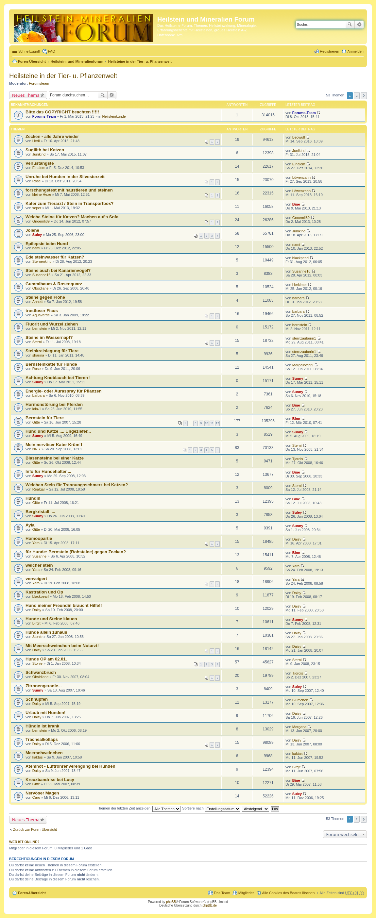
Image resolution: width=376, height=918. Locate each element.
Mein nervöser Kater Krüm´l (54, 444)
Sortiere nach (211, 808)
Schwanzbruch (41, 672)
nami (36, 248)
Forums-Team (44, 116)
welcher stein (39, 565)
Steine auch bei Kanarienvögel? (58, 270)
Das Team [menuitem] (222, 893)
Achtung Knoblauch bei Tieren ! (58, 377)
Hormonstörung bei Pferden (54, 404)
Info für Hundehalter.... (48, 471)
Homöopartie (39, 538)
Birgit (36, 623)
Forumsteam (39, 83)
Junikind (38, 154)
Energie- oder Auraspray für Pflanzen (64, 391)
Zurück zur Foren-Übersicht (35, 829)
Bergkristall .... (40, 511)
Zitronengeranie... (44, 685)
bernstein (39, 328)
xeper (37, 208)
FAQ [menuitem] (51, 51)
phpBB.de (209, 905)
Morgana (299, 727)
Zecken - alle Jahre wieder (52, 136)
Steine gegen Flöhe (45, 297)
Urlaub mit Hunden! (45, 712)
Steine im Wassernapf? (49, 337)
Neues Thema (26, 95)
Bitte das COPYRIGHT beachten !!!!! (62, 111)
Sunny (37, 382)
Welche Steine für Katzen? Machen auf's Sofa (72, 216)
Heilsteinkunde (114, 116)
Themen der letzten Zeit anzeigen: (138, 808)
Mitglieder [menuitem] (246, 893)
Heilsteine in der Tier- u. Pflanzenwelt (140, 61)
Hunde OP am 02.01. (46, 659)
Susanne (39, 556)
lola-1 (36, 409)
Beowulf (298, 137)
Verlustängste (40, 163)
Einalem (38, 168)
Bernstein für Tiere (45, 417)
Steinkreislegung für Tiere (52, 350)
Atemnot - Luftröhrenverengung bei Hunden (70, 766)
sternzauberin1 (304, 338)
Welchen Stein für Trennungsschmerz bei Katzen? (77, 484)
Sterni (37, 342)
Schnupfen (37, 699)
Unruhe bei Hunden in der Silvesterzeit (65, 176)
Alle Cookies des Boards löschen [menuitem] (288, 893)
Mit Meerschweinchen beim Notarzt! (62, 645)
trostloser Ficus (42, 310)
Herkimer (299, 285)
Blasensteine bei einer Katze (55, 458)
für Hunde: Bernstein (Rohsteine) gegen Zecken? (76, 551)
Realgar (38, 489)
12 (217, 423)
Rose (36, 181)
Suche (350, 24)
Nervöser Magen (42, 793)
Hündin (33, 498)
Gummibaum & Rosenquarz (54, 283)
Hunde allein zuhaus (46, 632)
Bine (296, 204)
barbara (298, 298)
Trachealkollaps (42, 739)
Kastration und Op (44, 592)
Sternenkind (42, 261)
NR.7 (36, 449)
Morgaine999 (302, 365)
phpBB (171, 902)
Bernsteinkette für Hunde (51, 364)
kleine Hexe (41, 194)
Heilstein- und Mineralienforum (77, 61)
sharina (38, 355)
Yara (36, 543)
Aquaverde (41, 315)
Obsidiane (40, 288)
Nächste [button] (364, 95)
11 (212, 423)
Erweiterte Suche (359, 24)
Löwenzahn (301, 177)
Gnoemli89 (41, 221)
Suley (37, 235)
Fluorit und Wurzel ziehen (52, 324)
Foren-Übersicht (32, 61)
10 (206, 423)
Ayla (30, 525)
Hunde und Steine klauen (51, 618)
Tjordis (297, 459)
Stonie (37, 637)
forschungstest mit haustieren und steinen (69, 190)
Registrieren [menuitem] (329, 51)
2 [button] (357, 95)
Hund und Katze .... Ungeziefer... (58, 431)
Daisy (296, 539)
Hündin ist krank (42, 726)
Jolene (32, 230)
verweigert (36, 578)
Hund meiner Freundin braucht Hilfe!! (64, 605)
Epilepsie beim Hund (47, 243)
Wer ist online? (24, 842)
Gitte (36, 422)
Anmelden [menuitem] (355, 51)
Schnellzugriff (29, 51)
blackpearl (300, 258)
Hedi (36, 141)
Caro (36, 797)
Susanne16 (41, 275)
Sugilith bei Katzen (45, 149)
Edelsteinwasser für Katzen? (55, 257)
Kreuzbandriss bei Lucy (50, 779)
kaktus (37, 757)
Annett (37, 302)
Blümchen (300, 700)
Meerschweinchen (44, 752)
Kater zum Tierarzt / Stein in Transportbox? (69, 203)
